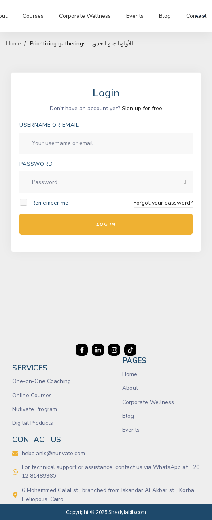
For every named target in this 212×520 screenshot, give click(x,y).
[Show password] (185, 182)
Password (36, 164)
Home (13, 43)
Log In (106, 224)
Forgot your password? (163, 203)
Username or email (49, 125)
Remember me (44, 203)
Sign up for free (142, 108)
